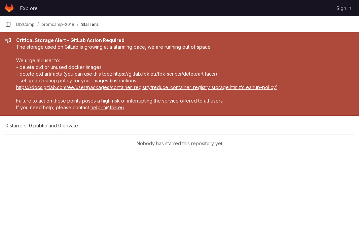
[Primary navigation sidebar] (8, 24)
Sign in (343, 8)
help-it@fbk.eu (107, 107)
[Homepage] (9, 8)
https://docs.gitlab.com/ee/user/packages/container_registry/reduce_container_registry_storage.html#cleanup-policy (146, 87)
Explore (29, 8)
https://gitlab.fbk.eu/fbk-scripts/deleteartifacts (164, 74)
